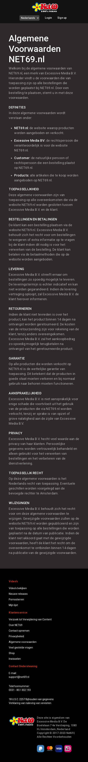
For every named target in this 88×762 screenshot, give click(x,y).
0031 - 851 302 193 (20, 690)
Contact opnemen (19, 630)
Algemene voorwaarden (23, 641)
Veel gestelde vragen (21, 647)
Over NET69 (15, 625)
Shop (12, 653)
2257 (22, 699)
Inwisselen (15, 658)
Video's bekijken (18, 588)
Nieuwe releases (18, 593)
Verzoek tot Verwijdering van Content (30, 619)
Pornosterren (16, 599)
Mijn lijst (13, 605)
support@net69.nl (19, 676)
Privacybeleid (16, 636)
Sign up (62, 17)
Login (48, 17)
